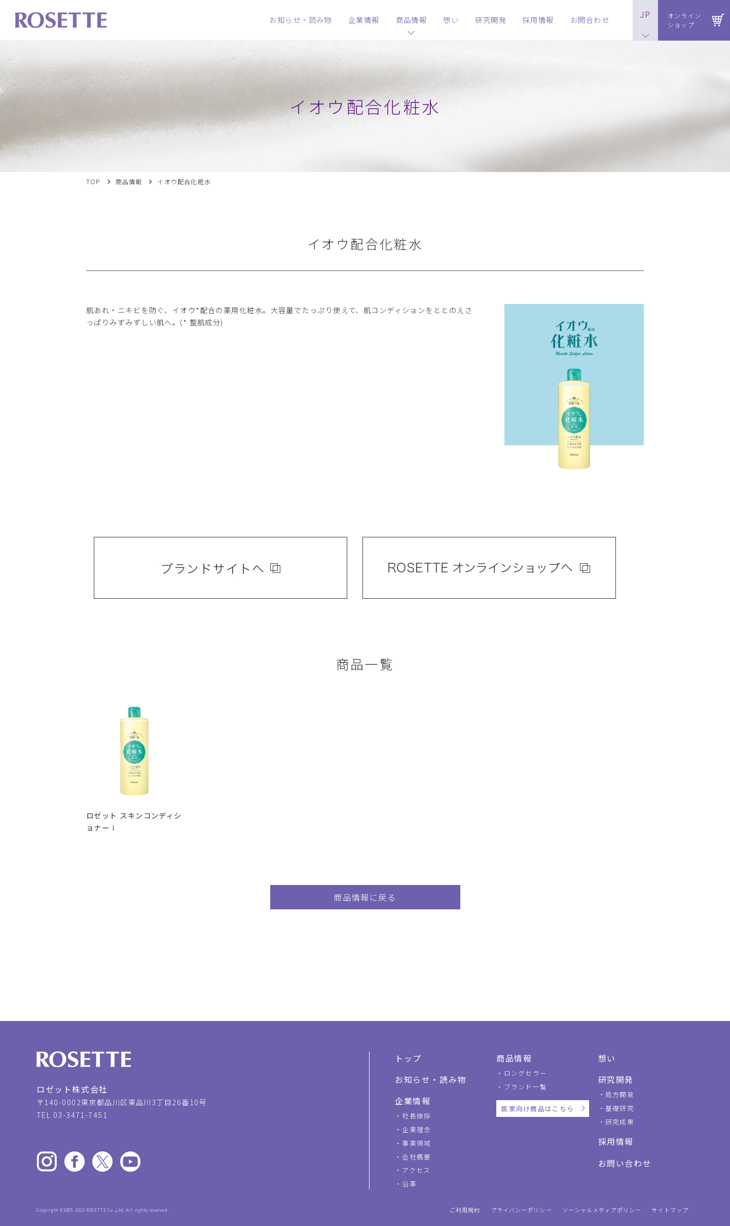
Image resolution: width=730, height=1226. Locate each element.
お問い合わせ (625, 1163)
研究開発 (616, 1079)
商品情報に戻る (365, 897)
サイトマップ (669, 1210)
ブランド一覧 (526, 1087)
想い (607, 1058)
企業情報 (412, 1101)
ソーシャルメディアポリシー (602, 1210)
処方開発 (619, 1094)
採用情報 (616, 1141)
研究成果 (619, 1122)
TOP (93, 182)
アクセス (416, 1170)
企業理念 (416, 1129)
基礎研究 (619, 1108)
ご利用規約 (465, 1210)
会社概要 (416, 1157)
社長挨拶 (416, 1115)
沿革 (409, 1183)
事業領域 (416, 1143)
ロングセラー (526, 1073)
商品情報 (129, 182)
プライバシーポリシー (521, 1210)
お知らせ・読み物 (430, 1079)
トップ (408, 1058)
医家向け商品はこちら (537, 1108)
